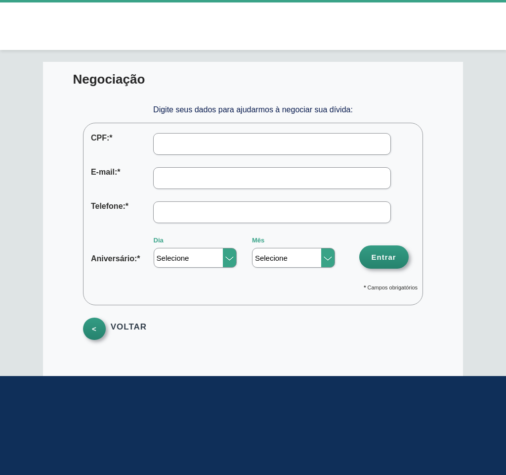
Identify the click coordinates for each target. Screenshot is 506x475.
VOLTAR (129, 328)
